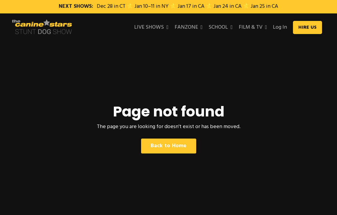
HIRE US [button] (307, 27)
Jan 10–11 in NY (152, 6)
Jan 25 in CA (264, 6)
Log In (280, 27)
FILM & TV (253, 27)
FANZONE (189, 27)
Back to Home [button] (169, 146)
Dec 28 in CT (111, 6)
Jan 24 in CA (228, 6)
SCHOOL (220, 27)
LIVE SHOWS (151, 27)
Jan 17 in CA (191, 6)
